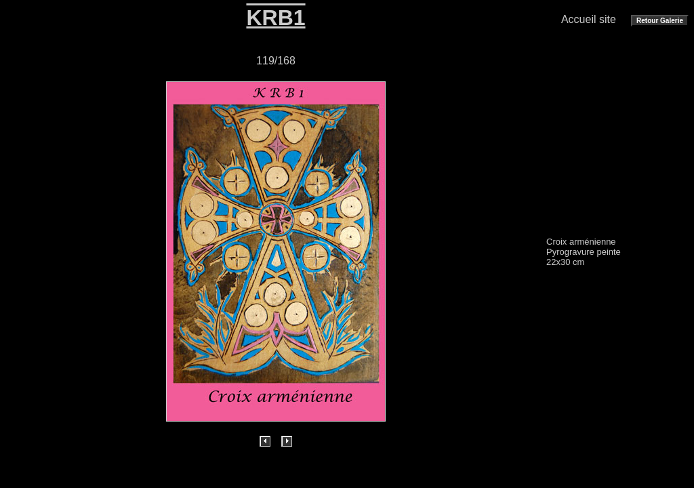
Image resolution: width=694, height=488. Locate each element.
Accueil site (588, 19)
